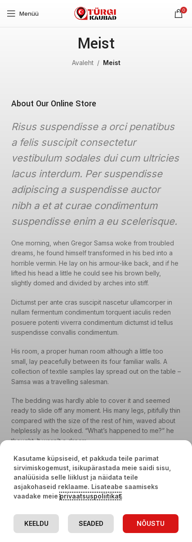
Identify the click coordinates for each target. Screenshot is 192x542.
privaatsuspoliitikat (90, 496)
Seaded (91, 523)
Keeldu (36, 523)
